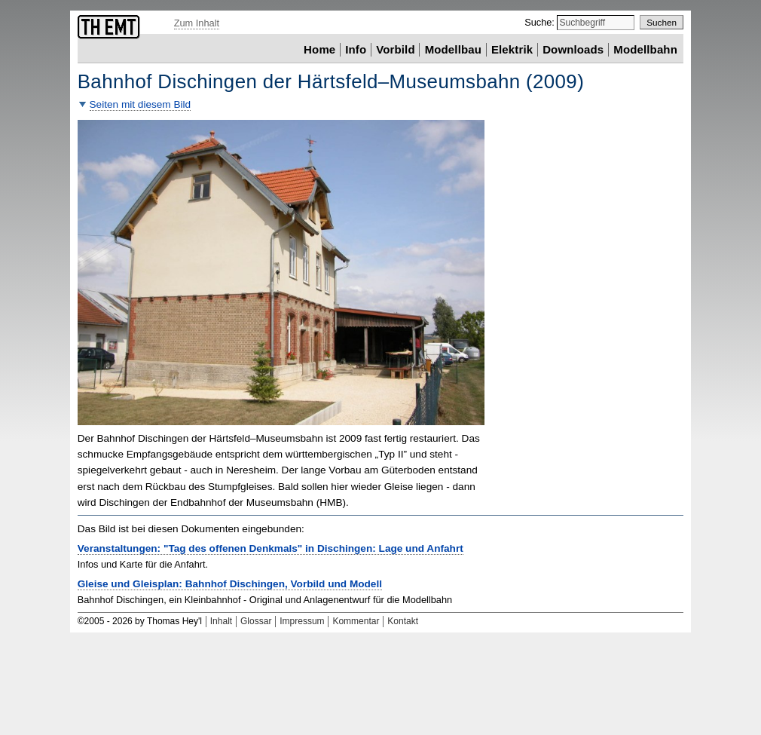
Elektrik (512, 49)
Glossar (255, 621)
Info (355, 49)
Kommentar (355, 621)
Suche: (540, 22)
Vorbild (395, 49)
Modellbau (453, 49)
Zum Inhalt (196, 23)
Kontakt (402, 621)
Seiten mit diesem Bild (140, 104)
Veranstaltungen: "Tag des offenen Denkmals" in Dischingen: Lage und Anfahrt (270, 548)
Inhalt (221, 621)
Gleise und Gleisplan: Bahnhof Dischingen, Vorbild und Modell (230, 584)
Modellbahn (645, 49)
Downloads (573, 49)
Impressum (302, 621)
